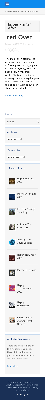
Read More (12, 366)
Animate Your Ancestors (25, 226)
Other (23, 44)
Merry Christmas (26, 270)
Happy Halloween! (23, 304)
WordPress (22, 387)
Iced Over (18, 37)
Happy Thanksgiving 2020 (24, 288)
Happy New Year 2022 (26, 180)
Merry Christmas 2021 (26, 195)
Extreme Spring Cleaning (26, 210)
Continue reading (14, 95)
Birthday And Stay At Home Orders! (24, 321)
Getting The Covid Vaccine (24, 241)
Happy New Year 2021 (26, 256)
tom (32, 44)
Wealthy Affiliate (22, 390)
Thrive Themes (32, 385)
